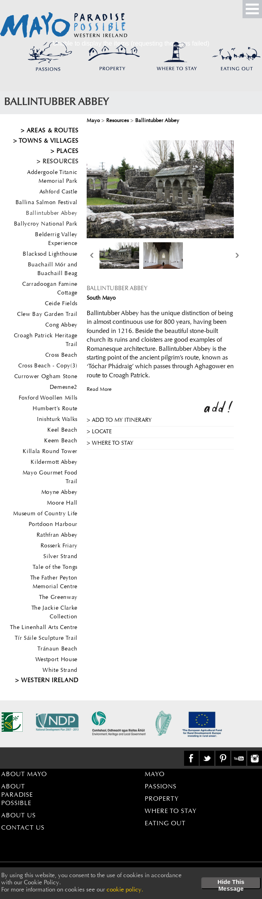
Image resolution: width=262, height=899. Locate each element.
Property (162, 799)
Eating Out (165, 824)
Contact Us (23, 828)
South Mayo (101, 298)
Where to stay (113, 443)
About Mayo (24, 774)
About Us (18, 816)
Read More (99, 389)
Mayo (155, 774)
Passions (161, 787)
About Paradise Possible (17, 795)
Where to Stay (171, 811)
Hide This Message (231, 883)
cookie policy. (125, 890)
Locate (102, 432)
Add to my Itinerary (122, 420)
